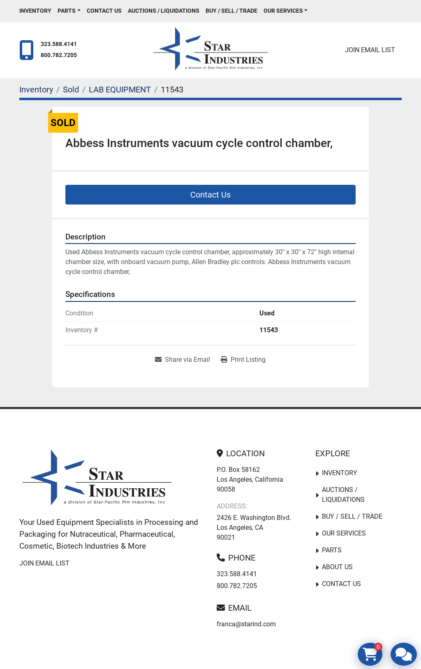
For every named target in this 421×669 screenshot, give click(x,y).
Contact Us (104, 10)
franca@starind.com (246, 624)
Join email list (370, 50)
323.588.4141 (59, 44)
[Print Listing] (243, 360)
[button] (69, 11)
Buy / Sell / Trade (231, 10)
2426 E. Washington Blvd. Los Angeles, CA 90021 (254, 527)
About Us (337, 567)
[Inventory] (36, 89)
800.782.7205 (59, 55)
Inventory (35, 10)
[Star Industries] (97, 479)
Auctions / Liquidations (163, 10)
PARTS (67, 10)
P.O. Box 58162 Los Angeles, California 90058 (250, 479)
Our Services (283, 10)
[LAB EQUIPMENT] (120, 89)
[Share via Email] (182, 360)
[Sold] (71, 89)
